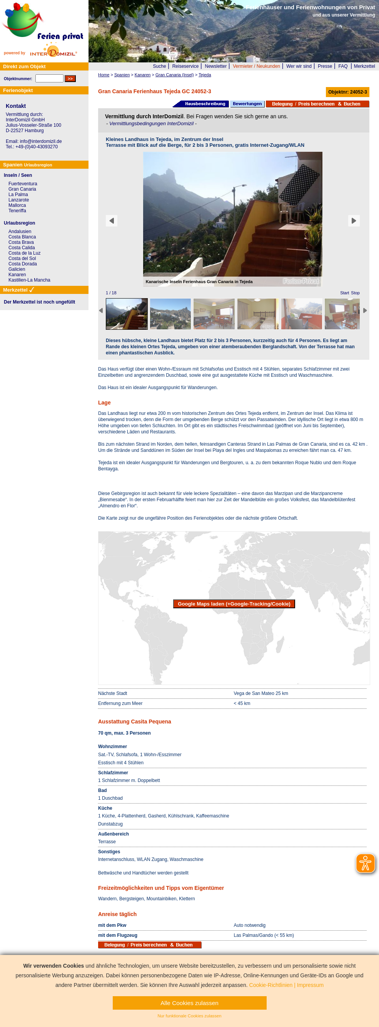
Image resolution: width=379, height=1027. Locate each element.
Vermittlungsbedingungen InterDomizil (152, 123)
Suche (159, 66)
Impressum (310, 985)
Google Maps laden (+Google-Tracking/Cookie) (234, 604)
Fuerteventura (22, 183)
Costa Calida (21, 247)
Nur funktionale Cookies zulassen (189, 1016)
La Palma (18, 194)
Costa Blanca (22, 237)
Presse (325, 66)
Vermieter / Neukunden (256, 66)
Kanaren (17, 274)
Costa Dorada (22, 264)
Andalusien (19, 231)
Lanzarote (18, 200)
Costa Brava (21, 242)
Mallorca (17, 205)
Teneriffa (17, 210)
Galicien (16, 269)
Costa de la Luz (24, 253)
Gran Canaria (22, 189)
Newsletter (216, 66)
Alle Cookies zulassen (189, 1003)
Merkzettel (364, 66)
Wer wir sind (299, 66)
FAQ (343, 66)
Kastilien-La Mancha (29, 280)
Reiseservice (185, 66)
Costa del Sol (22, 258)
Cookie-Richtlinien (271, 985)
